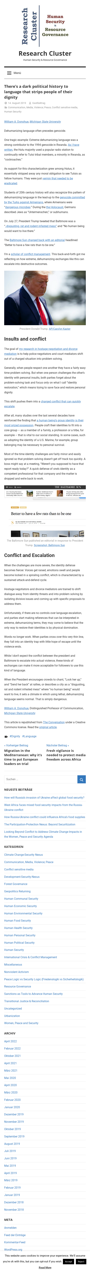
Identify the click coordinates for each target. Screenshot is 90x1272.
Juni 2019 (10, 1158)
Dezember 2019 (14, 1114)
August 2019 (12, 1144)
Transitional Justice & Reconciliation (26, 1001)
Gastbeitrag (38, 103)
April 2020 (10, 1085)
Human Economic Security (20, 906)
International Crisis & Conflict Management (30, 957)
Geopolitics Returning (17, 891)
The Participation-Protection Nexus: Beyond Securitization (39, 824)
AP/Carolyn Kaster (59, 328)
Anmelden (10, 1227)
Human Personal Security (19, 935)
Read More (45, 1267)
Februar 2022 (12, 1048)
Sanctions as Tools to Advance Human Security (33, 994)
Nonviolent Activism (16, 972)
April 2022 (10, 1041)
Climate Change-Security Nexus (23, 854)
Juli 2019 (10, 1151)
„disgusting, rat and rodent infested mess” (31, 226)
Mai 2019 (10, 1165)
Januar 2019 (12, 1195)
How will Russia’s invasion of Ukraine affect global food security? (44, 797)
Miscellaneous (13, 964)
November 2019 (14, 1121)
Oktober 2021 (12, 1056)
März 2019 (10, 1180)
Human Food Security (17, 920)
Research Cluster (45, 53)
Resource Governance (17, 986)
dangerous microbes (17, 207)
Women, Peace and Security (21, 1023)
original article (48, 727)
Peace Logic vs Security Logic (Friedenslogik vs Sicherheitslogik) (44, 979)
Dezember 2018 (14, 1202)
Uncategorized (13, 1008)
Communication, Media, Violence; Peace (29, 107)
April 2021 (10, 1063)
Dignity (15, 736)
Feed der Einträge (15, 1235)
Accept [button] (68, 1261)
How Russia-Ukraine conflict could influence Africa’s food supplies (44, 817)
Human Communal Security (21, 898)
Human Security (12, 111)
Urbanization (12, 1016)
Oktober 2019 (12, 1129)
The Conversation (54, 722)
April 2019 (10, 1173)
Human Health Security (18, 928)
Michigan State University (45, 121)
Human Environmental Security (23, 913)
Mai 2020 (10, 1078)
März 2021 (10, 1070)
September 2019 (14, 1136)
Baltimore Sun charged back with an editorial (37, 240)
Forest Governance (15, 884)
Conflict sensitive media (64, 107)
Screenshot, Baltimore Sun (49, 545)
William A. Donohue (16, 121)
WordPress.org (13, 1249)
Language (30, 736)
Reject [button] (81, 1261)
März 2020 (10, 1092)
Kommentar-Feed (14, 1242)
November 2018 (14, 1209)
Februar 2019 (12, 1187)
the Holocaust (54, 207)
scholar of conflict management (30, 254)
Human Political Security (19, 942)
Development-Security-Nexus (21, 876)
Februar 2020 (12, 1100)
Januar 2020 (12, 1107)
